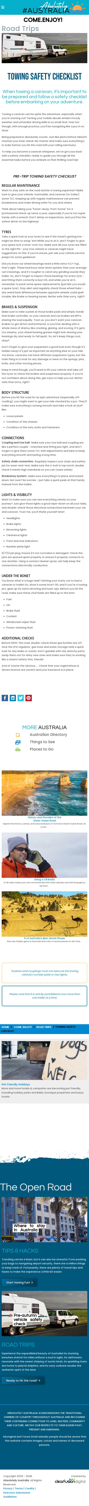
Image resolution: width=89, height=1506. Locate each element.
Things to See (42, 741)
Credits (29, 1488)
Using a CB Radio (44, 879)
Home (5, 1027)
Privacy (8, 1488)
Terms (19, 1488)
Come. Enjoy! (23, 1027)
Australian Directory (48, 734)
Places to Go (42, 749)
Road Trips (43, 1027)
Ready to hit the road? (23, 1380)
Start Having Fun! (19, 1282)
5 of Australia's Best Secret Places (44, 938)
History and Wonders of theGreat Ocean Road (44, 819)
